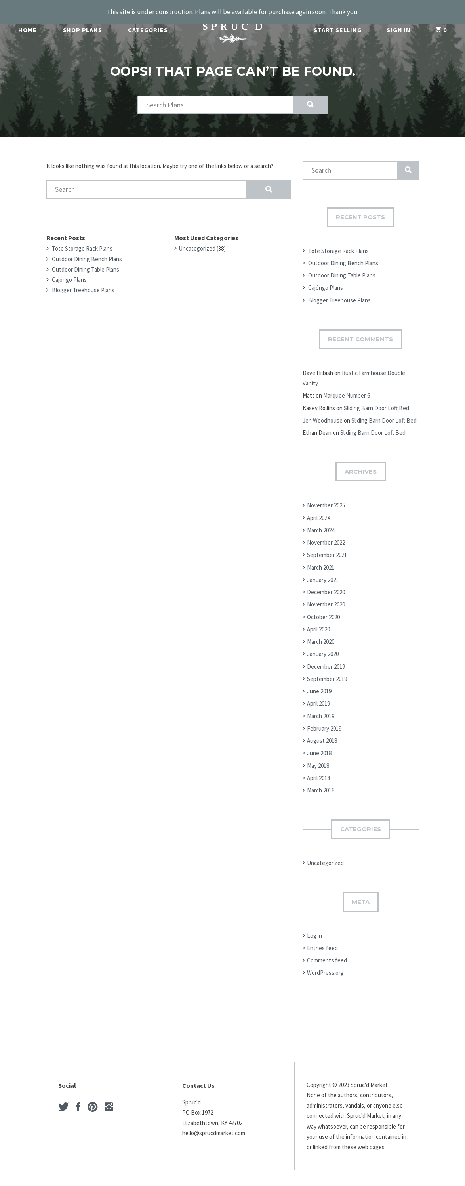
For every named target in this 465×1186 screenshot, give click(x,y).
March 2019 (320, 706)
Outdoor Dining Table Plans (85, 259)
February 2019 (324, 718)
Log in (314, 926)
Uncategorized (197, 238)
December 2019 (326, 656)
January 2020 (323, 644)
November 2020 (326, 594)
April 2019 (318, 693)
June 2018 (319, 743)
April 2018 (318, 768)
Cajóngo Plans (69, 270)
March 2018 (320, 780)
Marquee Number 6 (346, 385)
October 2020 (323, 607)
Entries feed (322, 938)
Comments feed (327, 950)
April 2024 (318, 508)
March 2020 (320, 631)
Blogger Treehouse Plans (83, 280)
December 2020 (326, 582)
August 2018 (322, 731)
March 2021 (320, 557)
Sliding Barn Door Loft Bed (376, 398)
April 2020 (318, 619)
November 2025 (326, 495)
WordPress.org (325, 962)
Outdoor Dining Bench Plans (87, 249)
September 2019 (327, 669)
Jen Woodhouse (323, 410)
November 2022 (326, 532)
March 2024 (320, 520)
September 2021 (327, 545)
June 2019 (319, 681)
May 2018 (318, 755)
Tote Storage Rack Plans (82, 238)
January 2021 (323, 570)
